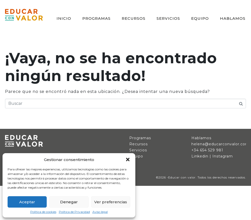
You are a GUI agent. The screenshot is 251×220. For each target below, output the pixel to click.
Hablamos (201, 138)
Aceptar (27, 201)
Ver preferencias (110, 201)
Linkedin (199, 156)
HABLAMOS (232, 18)
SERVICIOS (168, 18)
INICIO (64, 18)
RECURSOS (133, 18)
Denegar (69, 201)
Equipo (136, 156)
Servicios (138, 150)
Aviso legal (100, 212)
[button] (127, 159)
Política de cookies (43, 212)
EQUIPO (200, 18)
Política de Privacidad (74, 212)
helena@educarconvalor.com (220, 144)
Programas (140, 138)
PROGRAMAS (96, 18)
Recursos (138, 144)
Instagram (222, 156)
